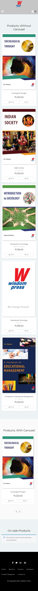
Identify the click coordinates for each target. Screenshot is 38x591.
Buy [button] (28, 102)
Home (4, 569)
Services (20, 569)
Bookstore (30, 569)
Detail (12, 102)
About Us (12, 569)
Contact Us (21, 574)
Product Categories (8, 574)
